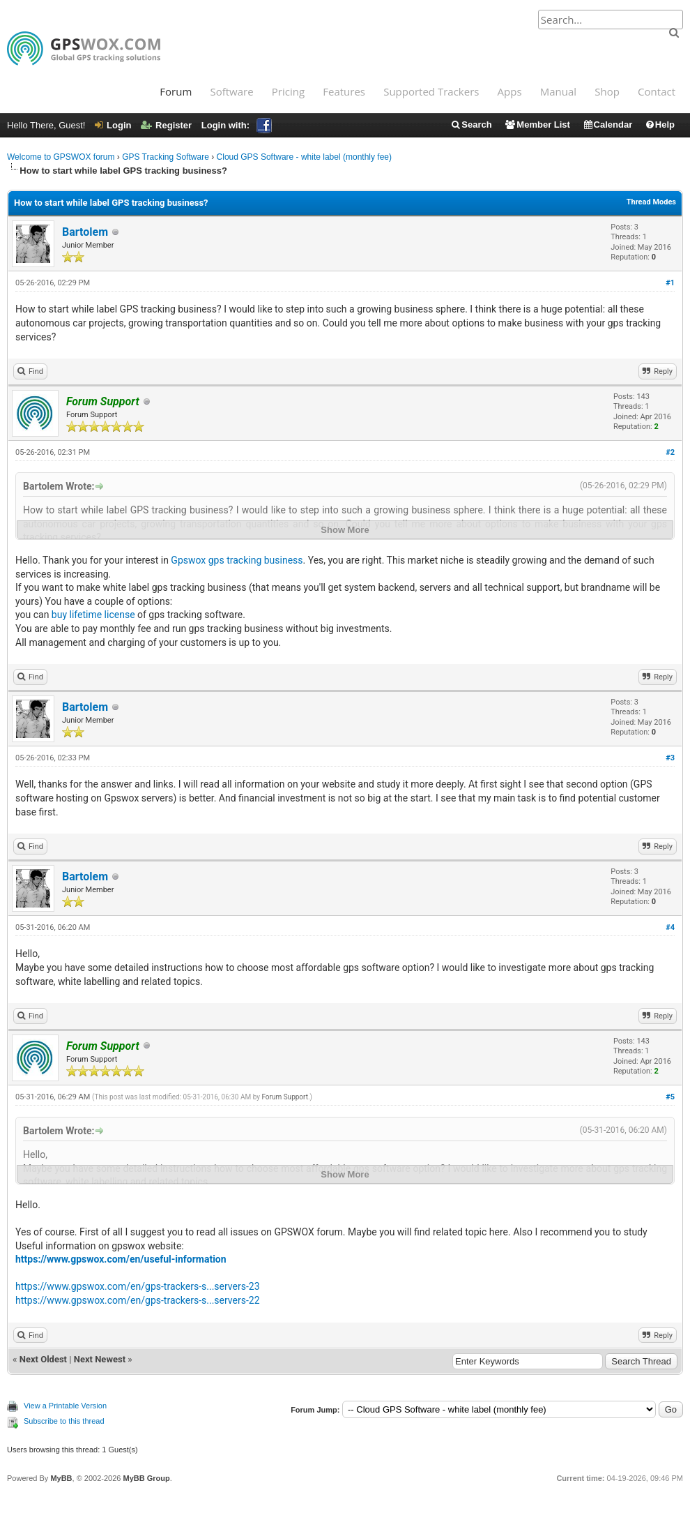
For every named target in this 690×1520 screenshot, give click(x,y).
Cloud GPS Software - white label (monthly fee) (304, 157)
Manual (558, 91)
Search (470, 124)
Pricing (288, 91)
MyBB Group (146, 1478)
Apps (510, 91)
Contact (656, 91)
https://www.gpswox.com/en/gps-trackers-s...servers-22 (137, 1300)
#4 (670, 927)
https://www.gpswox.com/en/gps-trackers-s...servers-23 (137, 1286)
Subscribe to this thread (64, 1421)
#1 (670, 282)
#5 (670, 1096)
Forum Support (284, 1097)
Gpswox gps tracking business (236, 560)
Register (166, 125)
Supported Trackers (431, 91)
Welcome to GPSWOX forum (60, 157)
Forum (176, 91)
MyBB (61, 1478)
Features (344, 91)
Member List (537, 124)
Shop (607, 91)
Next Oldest (43, 1359)
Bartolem (85, 232)
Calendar (608, 124)
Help (660, 124)
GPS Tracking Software (165, 157)
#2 (670, 452)
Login (113, 125)
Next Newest (99, 1359)
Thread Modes (651, 201)
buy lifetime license (93, 614)
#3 (670, 757)
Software (231, 91)
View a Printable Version (65, 1405)
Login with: (236, 125)
